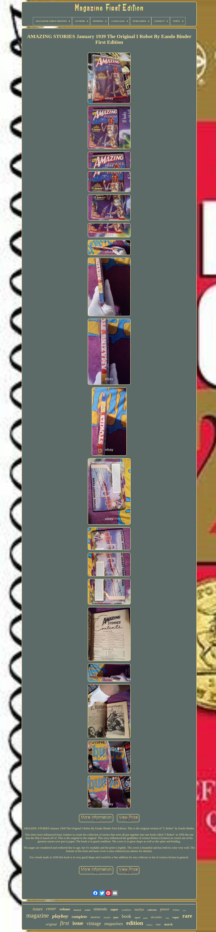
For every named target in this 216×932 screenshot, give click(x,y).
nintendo (100, 909)
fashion (149, 925)
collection (152, 910)
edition (134, 923)
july (184, 910)
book (126, 916)
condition (126, 909)
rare (187, 916)
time (158, 924)
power (164, 909)
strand (107, 917)
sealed (87, 910)
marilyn (139, 909)
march (168, 924)
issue (77, 923)
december (156, 917)
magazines (113, 923)
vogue (175, 917)
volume (65, 909)
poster (145, 918)
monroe (95, 917)
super (114, 909)
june (115, 917)
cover (51, 908)
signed (137, 917)
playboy (60, 916)
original (51, 924)
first (64, 923)
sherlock (77, 910)
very (167, 918)
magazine (37, 915)
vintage (94, 923)
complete (79, 916)
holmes (176, 910)
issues (38, 909)
